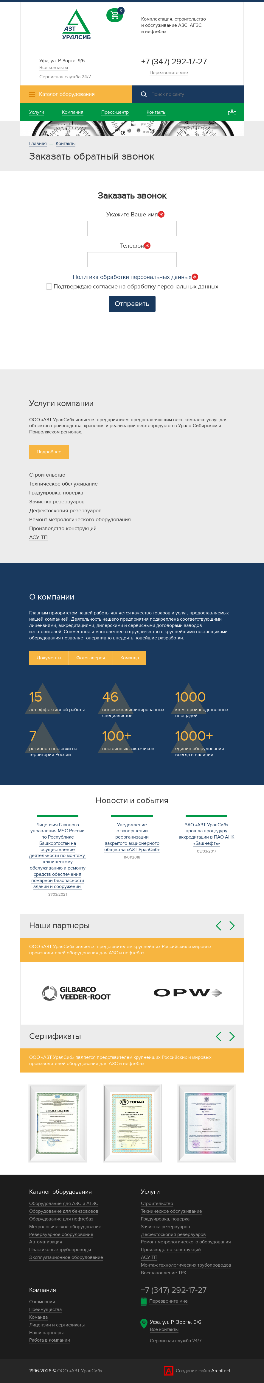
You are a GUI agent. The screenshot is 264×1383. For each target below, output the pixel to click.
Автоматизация (45, 1242)
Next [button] (232, 926)
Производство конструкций (63, 528)
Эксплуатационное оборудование (66, 1257)
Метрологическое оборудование (65, 1227)
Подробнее (49, 452)
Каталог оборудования (60, 1191)
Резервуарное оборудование (61, 1234)
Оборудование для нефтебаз (61, 1219)
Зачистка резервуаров (57, 502)
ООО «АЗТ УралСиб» (79, 1371)
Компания (42, 1290)
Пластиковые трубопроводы (60, 1250)
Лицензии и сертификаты (57, 1325)
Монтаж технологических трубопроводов (186, 1265)
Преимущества (45, 1309)
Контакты (65, 143)
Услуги (150, 1191)
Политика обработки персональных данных (132, 277)
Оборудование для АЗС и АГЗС (63, 1203)
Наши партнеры (46, 1333)
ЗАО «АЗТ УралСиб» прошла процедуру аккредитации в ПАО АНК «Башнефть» (207, 834)
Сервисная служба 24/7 (65, 77)
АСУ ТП (38, 537)
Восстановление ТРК (164, 1273)
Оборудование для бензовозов (63, 1211)
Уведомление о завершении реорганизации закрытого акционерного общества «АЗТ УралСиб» (132, 837)
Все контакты (53, 68)
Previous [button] (218, 926)
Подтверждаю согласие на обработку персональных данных (132, 286)
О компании (42, 1302)
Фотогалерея (90, 658)
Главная (38, 143)
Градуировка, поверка (56, 493)
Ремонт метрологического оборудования (80, 519)
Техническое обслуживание (63, 484)
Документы (49, 658)
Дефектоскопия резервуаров (65, 511)
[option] (132, 128)
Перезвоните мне (169, 73)
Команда (129, 658)
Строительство (47, 475)
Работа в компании (49, 1340)
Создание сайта (193, 1371)
